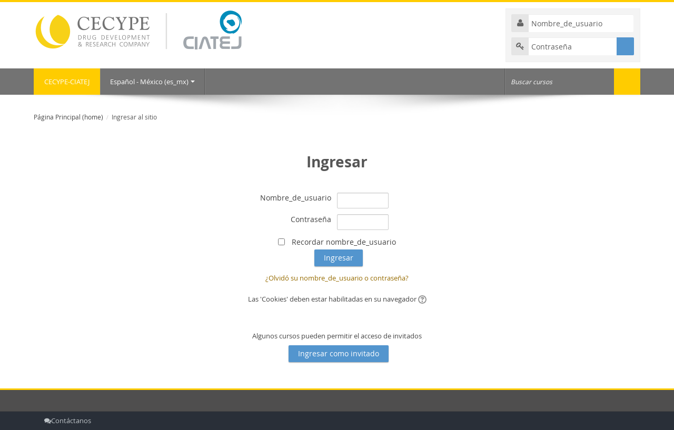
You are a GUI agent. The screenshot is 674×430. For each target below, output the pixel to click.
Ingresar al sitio (134, 117)
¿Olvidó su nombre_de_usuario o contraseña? (337, 278)
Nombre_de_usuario (295, 198)
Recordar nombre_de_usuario (344, 242)
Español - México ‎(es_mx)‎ (152, 81)
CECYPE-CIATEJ (67, 81)
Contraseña (311, 219)
